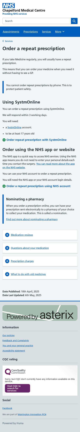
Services (46, 31)
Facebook (7, 408)
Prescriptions (30, 31)
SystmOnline (14, 127)
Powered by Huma (12, 423)
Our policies (8, 335)
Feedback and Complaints (15, 340)
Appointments (11, 31)
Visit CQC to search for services (14, 388)
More (60, 31)
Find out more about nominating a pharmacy (32, 219)
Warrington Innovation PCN (32, 414)
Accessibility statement (13, 350)
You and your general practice (17, 345)
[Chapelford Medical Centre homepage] (24, 9)
